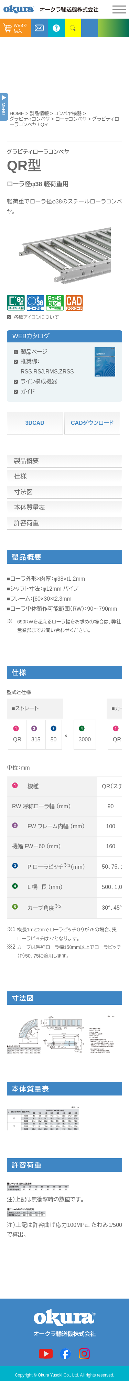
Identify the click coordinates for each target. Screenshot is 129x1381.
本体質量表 (29, 507)
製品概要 (26, 461)
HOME (17, 113)
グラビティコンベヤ (30, 119)
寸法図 (23, 492)
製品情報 (39, 113)
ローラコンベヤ (71, 119)
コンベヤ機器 (68, 113)
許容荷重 (26, 523)
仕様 (20, 476)
